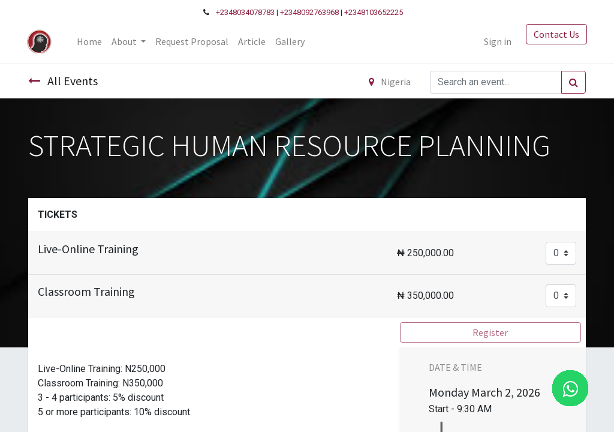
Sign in (496, 41)
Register (490, 332)
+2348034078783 (245, 12)
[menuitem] (90, 41)
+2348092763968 (309, 12)
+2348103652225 (373, 12)
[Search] (573, 82)
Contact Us (555, 34)
